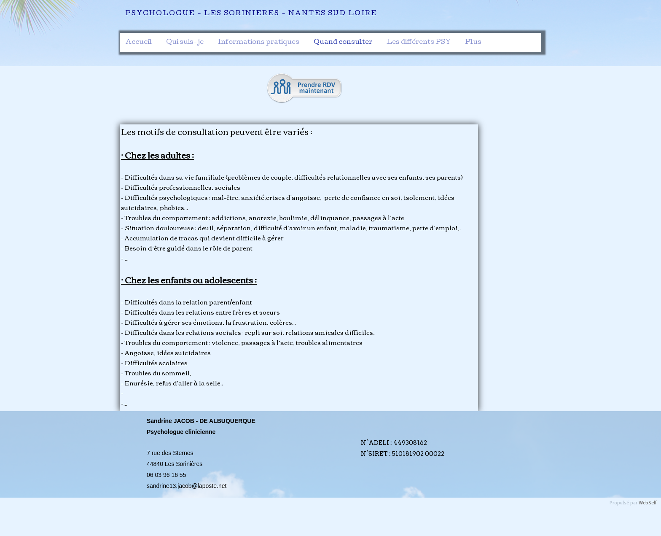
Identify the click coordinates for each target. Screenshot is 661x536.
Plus (473, 42)
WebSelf (648, 503)
